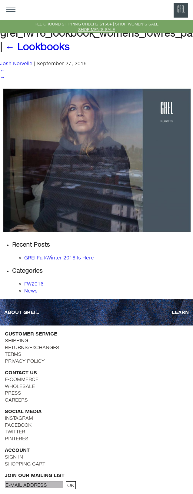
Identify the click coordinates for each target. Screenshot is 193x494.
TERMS (13, 354)
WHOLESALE (20, 386)
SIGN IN (14, 456)
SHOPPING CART (25, 463)
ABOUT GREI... (21, 312)
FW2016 (34, 283)
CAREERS (16, 399)
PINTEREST (18, 438)
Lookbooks (37, 46)
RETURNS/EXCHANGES (32, 347)
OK (70, 485)
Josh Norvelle (16, 63)
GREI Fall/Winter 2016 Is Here (59, 257)
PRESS (13, 393)
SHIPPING (16, 340)
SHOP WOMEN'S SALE (136, 24)
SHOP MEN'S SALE (96, 29)
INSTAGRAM (19, 418)
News (31, 290)
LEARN (180, 312)
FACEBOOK (18, 425)
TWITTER (15, 431)
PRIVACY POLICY (25, 361)
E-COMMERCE (21, 379)
